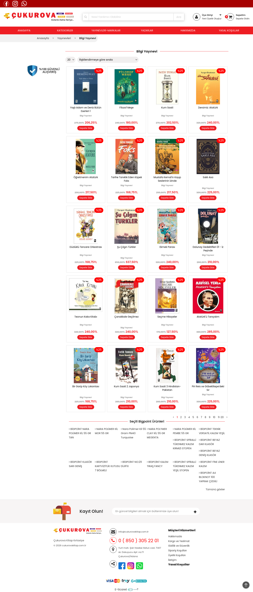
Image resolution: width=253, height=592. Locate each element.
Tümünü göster (215, 489)
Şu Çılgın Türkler (126, 247)
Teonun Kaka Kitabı (85, 316)
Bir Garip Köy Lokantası (85, 386)
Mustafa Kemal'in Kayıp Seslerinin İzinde (167, 179)
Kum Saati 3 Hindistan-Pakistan (167, 388)
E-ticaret (121, 589)
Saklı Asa (208, 177)
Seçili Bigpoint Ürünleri (146, 421)
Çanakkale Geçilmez (126, 316)
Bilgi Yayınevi (86, 115)
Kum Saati (167, 107)
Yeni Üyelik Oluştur (212, 18)
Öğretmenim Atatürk (86, 177)
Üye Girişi (207, 15)
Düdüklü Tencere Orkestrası (86, 247)
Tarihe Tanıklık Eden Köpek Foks (126, 179)
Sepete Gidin (242, 18)
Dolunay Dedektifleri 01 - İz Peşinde (208, 248)
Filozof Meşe (126, 107)
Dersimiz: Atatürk (208, 107)
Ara (178, 17)
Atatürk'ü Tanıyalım (208, 316)
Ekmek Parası (167, 247)
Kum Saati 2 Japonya (126, 386)
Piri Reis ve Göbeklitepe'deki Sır (208, 388)
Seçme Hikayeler (167, 316)
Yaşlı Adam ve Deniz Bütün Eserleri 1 (85, 109)
